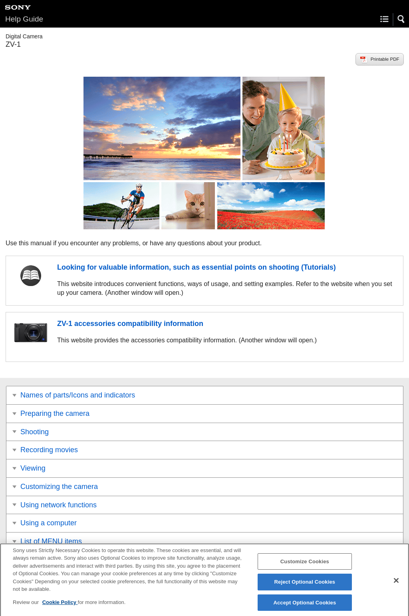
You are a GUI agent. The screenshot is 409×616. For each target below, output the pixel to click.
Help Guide (24, 19)
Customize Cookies (304, 565)
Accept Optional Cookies (304, 606)
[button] (401, 19)
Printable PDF (385, 59)
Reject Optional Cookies (305, 586)
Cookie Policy (60, 606)
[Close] (396, 584)
